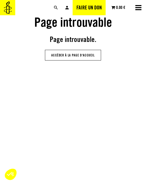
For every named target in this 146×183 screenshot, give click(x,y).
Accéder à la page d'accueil (73, 55)
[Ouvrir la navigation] (138, 7)
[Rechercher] (55, 7)
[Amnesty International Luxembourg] (7, 7)
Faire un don (89, 8)
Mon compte (67, 7)
